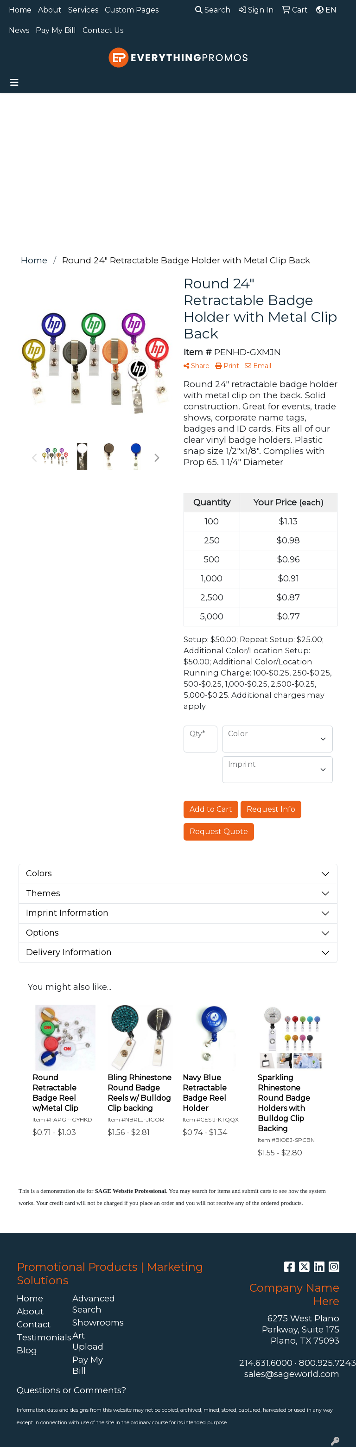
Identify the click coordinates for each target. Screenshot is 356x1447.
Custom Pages (132, 10)
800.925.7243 (327, 1363)
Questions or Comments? (71, 1390)
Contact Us (103, 30)
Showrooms (94, 1322)
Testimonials (39, 1337)
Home (20, 10)
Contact (34, 1324)
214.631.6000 (265, 1363)
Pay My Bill (56, 30)
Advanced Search (93, 1304)
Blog (27, 1350)
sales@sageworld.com (291, 1374)
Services (83, 10)
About (50, 10)
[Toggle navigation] (14, 82)
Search (212, 10)
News (19, 30)
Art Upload (87, 1341)
